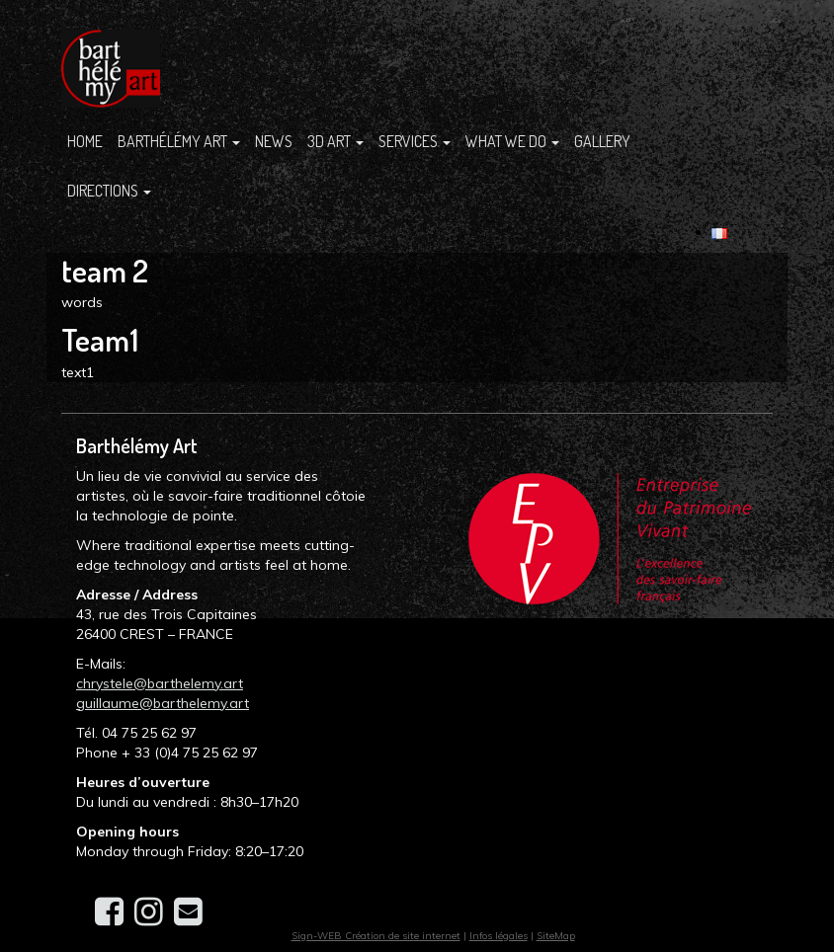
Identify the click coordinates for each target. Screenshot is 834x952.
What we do (512, 141)
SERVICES (414, 141)
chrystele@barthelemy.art (159, 683)
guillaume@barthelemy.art (162, 703)
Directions (109, 190)
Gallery (602, 141)
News (273, 141)
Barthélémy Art (179, 141)
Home (85, 141)
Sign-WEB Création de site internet (376, 935)
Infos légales (498, 935)
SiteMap (556, 935)
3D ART (335, 141)
